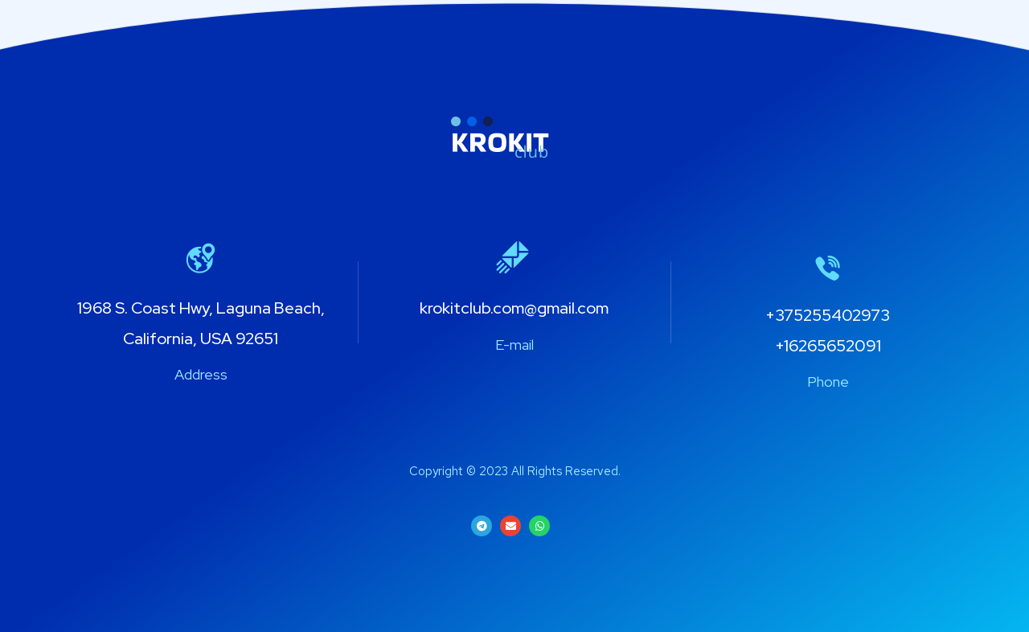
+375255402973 (827, 315)
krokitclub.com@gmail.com (514, 308)
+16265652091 (828, 345)
